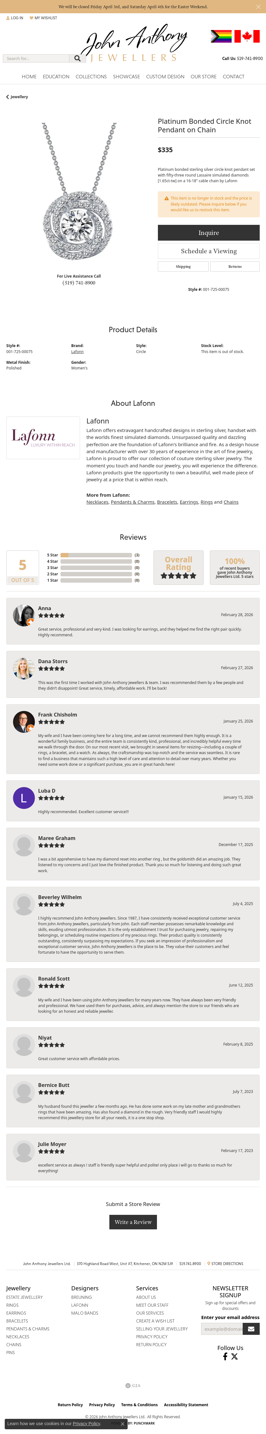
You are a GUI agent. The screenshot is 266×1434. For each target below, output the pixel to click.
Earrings (189, 502)
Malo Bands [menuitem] (84, 1313)
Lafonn (77, 351)
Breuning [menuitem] (81, 1297)
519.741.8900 (190, 1264)
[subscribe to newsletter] (251, 1329)
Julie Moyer (52, 1144)
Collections (91, 76)
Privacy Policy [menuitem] (152, 1336)
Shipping (183, 266)
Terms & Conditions (139, 1404)
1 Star (52, 580)
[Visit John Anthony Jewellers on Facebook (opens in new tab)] (225, 1356)
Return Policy (70, 1404)
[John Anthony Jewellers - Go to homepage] (133, 47)
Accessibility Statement (186, 1404)
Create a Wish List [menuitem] (155, 1320)
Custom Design (165, 76)
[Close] (258, 7)
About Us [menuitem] (146, 1297)
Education (56, 76)
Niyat (45, 1037)
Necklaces (97, 502)
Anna (44, 608)
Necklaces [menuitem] (17, 1336)
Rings (207, 502)
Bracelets (167, 502)
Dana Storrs (53, 661)
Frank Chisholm (57, 714)
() (137, 555)
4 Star (52, 561)
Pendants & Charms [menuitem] (27, 1328)
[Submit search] (77, 58)
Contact (234, 76)
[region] (79, 195)
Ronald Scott (54, 978)
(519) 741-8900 (78, 282)
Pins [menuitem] (10, 1352)
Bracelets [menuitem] (17, 1320)
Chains (231, 502)
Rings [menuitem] (12, 1305)
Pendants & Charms (133, 502)
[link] (242, 58)
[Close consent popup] (122, 1424)
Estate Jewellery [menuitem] (24, 1297)
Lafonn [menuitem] (79, 1305)
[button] (14, 18)
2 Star (52, 574)
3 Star (52, 567)
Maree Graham (56, 838)
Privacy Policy (102, 1404)
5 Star (52, 555)
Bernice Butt (53, 1085)
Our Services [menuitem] (150, 1313)
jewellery (19, 96)
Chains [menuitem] (13, 1344)
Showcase (126, 76)
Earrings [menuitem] (16, 1313)
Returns (235, 266)
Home (29, 76)
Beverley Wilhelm (60, 897)
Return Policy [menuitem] (151, 1344)
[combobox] (36, 58)
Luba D (46, 790)
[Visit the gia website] (133, 1385)
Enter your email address (230, 1317)
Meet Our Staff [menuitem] (152, 1305)
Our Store (204, 76)
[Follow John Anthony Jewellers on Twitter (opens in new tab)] (234, 1356)
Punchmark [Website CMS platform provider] (144, 1423)
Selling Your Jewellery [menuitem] (162, 1328)
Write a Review (133, 1222)
